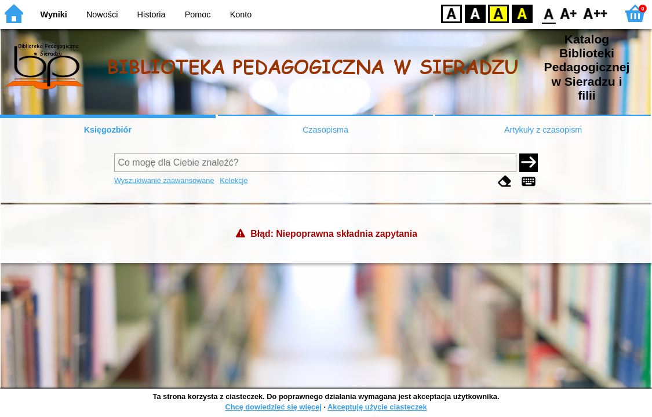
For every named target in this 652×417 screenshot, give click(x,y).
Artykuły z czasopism (543, 129)
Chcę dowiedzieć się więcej (273, 407)
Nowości (102, 14)
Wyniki (54, 14)
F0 (548, 13)
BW (475, 13)
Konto (241, 14)
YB (498, 13)
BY (522, 13)
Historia (151, 14)
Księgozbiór (108, 129)
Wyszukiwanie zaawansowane (164, 180)
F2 (595, 13)
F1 (568, 13)
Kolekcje (233, 180)
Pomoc (198, 14)
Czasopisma (325, 129)
